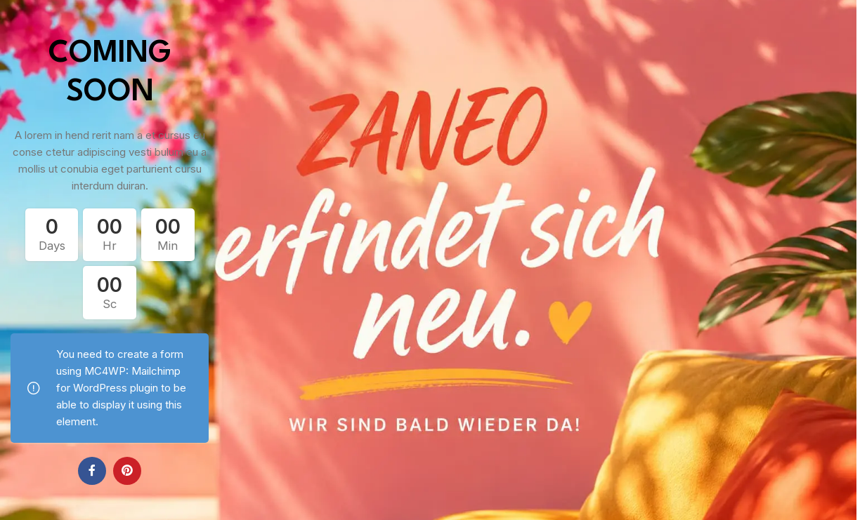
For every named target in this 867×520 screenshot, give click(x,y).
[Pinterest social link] (127, 471)
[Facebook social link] (92, 471)
